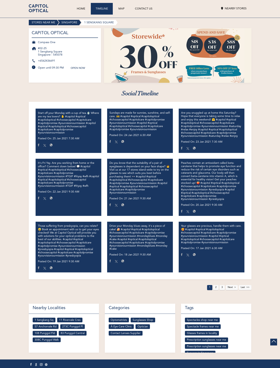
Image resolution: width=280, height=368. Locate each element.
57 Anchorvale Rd (46, 326)
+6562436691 (46, 60)
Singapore (69, 22)
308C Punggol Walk (47, 339)
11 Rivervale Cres (69, 320)
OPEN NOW (78, 67)
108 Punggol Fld (45, 333)
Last (243, 287)
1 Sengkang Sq (44, 320)
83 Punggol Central (73, 333)
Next (230, 287)
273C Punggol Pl (72, 326)
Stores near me (43, 22)
